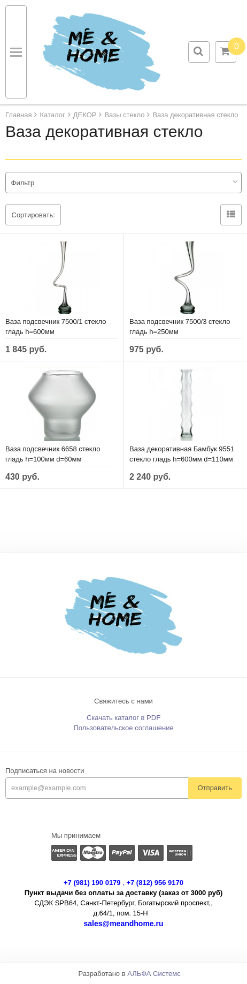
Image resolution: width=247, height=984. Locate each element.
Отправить (215, 788)
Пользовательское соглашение (123, 728)
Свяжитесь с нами (123, 701)
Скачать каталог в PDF (123, 718)
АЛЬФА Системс (154, 974)
